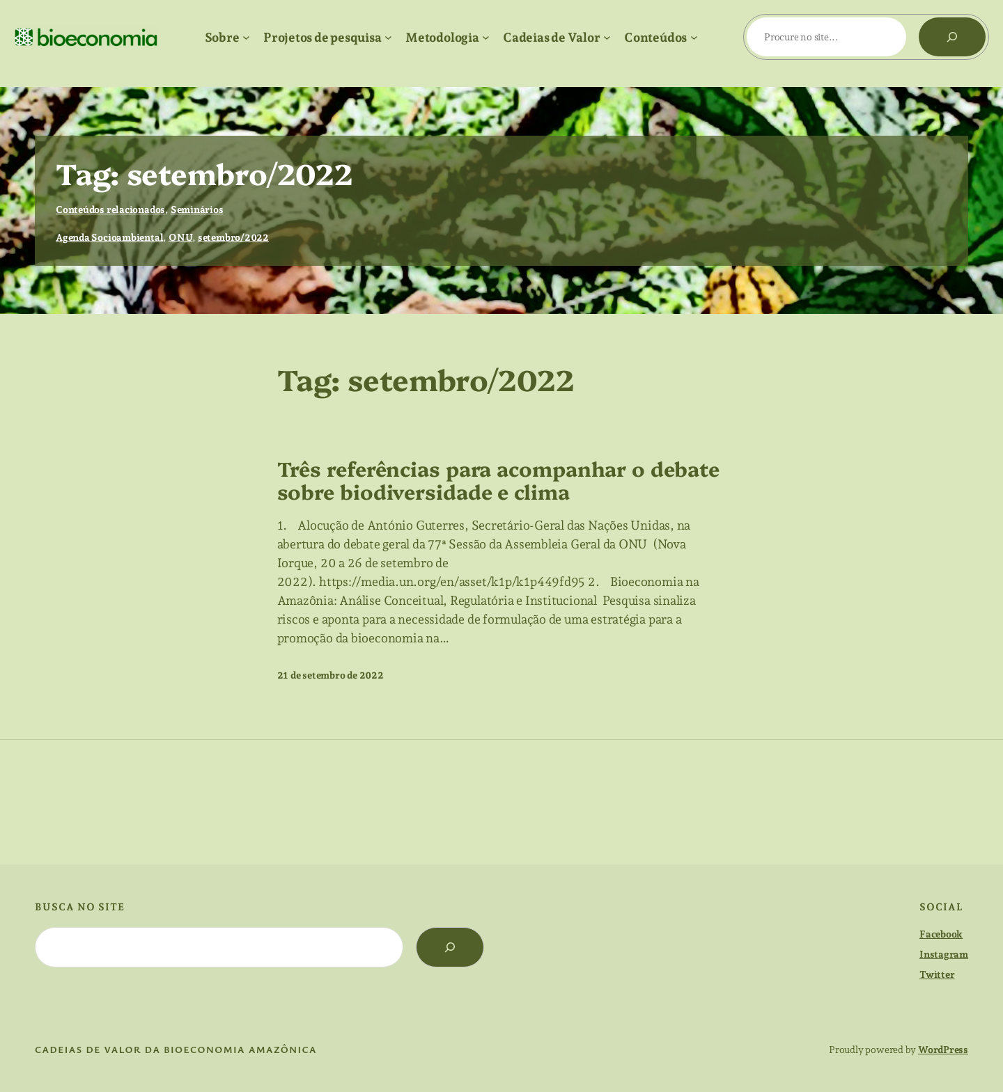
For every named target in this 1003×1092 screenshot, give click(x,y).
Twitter (936, 974)
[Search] (450, 947)
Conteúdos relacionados (110, 209)
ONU (180, 237)
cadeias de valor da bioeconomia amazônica (176, 1049)
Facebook (941, 934)
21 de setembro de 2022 (330, 675)
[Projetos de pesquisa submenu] (388, 37)
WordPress (943, 1049)
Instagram (943, 954)
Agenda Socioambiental (109, 237)
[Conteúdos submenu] (694, 37)
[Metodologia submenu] (486, 37)
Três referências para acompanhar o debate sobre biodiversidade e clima (498, 480)
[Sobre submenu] (246, 37)
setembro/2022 (233, 237)
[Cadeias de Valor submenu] (607, 37)
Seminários (197, 209)
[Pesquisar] (952, 36)
